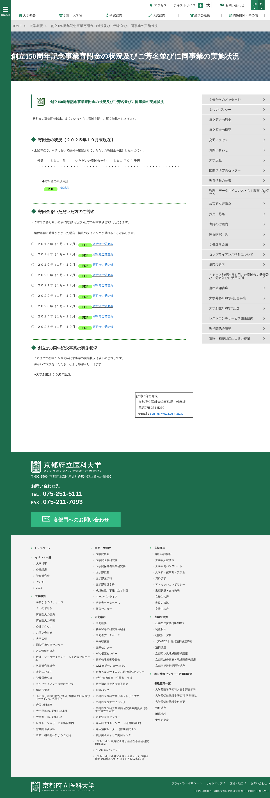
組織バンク (102, 690)
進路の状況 (162, 602)
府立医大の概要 (220, 130)
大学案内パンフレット (168, 566)
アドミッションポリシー (170, 584)
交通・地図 (236, 783)
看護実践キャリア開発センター (115, 735)
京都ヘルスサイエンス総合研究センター (120, 671)
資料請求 (160, 578)
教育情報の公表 (220, 180)
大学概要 (40, 596)
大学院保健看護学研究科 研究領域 (176, 695)
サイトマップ (214, 783)
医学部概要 (102, 572)
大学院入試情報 (164, 560)
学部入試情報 (163, 554)
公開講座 (41, 569)
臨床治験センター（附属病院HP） (116, 729)
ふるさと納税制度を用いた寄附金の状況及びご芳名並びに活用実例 (239, 276)
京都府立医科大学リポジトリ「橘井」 (119, 696)
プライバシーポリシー (185, 783)
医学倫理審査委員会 (108, 659)
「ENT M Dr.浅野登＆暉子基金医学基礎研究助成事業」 (122, 742)
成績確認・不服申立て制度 (112, 590)
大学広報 (215, 160)
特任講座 (160, 707)
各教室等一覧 (162, 683)
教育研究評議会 (220, 204)
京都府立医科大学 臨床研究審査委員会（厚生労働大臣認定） (121, 709)
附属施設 (160, 714)
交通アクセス (218, 140)
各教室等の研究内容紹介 (111, 629)
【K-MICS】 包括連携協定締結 (173, 641)
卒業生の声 (162, 608)
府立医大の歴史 (220, 119)
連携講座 (160, 647)
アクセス (160, 5)
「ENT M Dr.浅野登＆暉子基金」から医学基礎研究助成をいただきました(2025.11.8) (122, 757)
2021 (39, 588)
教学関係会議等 (220, 328)
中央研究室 (102, 641)
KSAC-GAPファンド (108, 750)
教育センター (104, 608)
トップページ (42, 548)
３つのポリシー (220, 109)
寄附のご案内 (218, 224)
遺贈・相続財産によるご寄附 (229, 338)
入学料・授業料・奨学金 (170, 572)
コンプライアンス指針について (231, 254)
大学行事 (41, 563)
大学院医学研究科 (106, 560)
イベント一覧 (43, 557)
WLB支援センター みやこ (111, 665)
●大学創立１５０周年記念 (51, 374)
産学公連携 (161, 617)
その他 (40, 581)
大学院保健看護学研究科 (111, 566)
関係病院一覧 (218, 234)
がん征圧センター (106, 653)
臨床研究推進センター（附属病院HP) (118, 723)
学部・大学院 (103, 548)
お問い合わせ (234, 5)
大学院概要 (102, 554)
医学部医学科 (104, 578)
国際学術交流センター (225, 170)
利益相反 (160, 629)
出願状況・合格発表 (167, 590)
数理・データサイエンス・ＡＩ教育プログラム (239, 192)
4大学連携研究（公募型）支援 (114, 678)
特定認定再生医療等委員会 (112, 684)
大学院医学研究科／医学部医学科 (175, 689)
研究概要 (101, 623)
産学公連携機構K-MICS (169, 623)
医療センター (104, 647)
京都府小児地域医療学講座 (171, 653)
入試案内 (159, 548)
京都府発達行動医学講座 (170, 665)
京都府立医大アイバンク (111, 702)
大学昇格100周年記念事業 (227, 298)
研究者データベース (108, 602)
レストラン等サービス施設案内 (231, 318)
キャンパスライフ (106, 596)
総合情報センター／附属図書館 (173, 674)
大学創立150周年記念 (224, 308)
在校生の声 (162, 596)
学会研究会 (43, 575)
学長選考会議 (218, 244)
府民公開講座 (218, 288)
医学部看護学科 (105, 584)
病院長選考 (217, 264)
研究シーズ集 (163, 635)
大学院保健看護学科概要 (170, 701)
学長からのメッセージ (225, 99)
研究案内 (100, 617)
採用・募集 (217, 214)
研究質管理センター (108, 717)
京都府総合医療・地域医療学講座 (175, 659)
